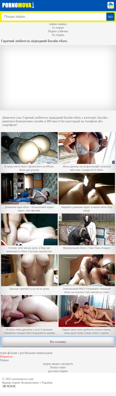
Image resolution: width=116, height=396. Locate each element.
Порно (4, 360)
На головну (58, 341)
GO (110, 16)
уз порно (58, 27)
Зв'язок (9, 386)
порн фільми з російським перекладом (26, 353)
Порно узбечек (58, 31)
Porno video (58, 367)
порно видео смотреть (58, 363)
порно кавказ (58, 24)
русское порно (58, 371)
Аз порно (58, 35)
